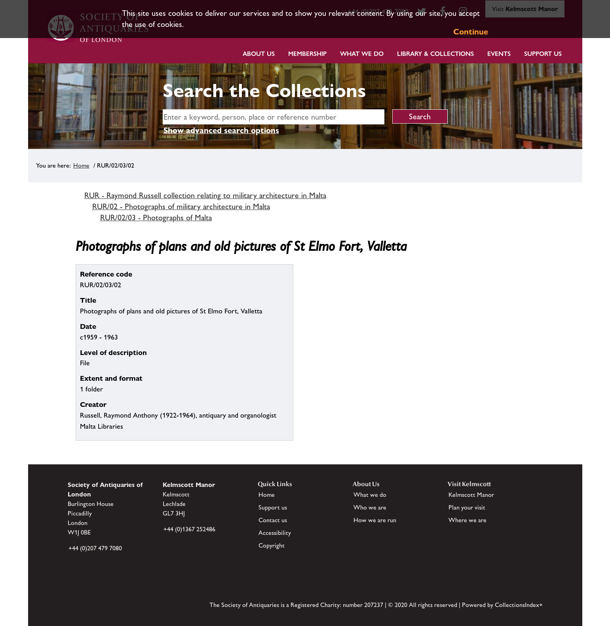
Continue (470, 31)
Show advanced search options (221, 130)
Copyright (271, 545)
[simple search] (273, 116)
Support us (272, 507)
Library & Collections (435, 53)
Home (81, 165)
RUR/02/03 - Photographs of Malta (156, 217)
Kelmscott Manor (471, 494)
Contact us (272, 520)
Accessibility (274, 532)
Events (499, 53)
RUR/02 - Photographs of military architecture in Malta (181, 206)
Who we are (369, 507)
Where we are (467, 520)
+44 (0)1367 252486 (189, 529)
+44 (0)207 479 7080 (95, 548)
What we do (362, 53)
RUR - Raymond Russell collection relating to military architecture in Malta (205, 195)
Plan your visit (466, 507)
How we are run (374, 520)
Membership (307, 53)
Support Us (543, 53)
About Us (259, 53)
